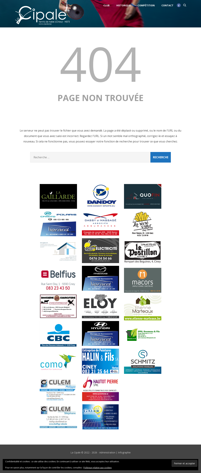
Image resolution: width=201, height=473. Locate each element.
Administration (107, 452)
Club (106, 5)
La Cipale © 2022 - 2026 (84, 452)
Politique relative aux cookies (97, 467)
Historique (123, 5)
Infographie (124, 452)
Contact (167, 5)
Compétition (146, 5)
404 (100, 63)
